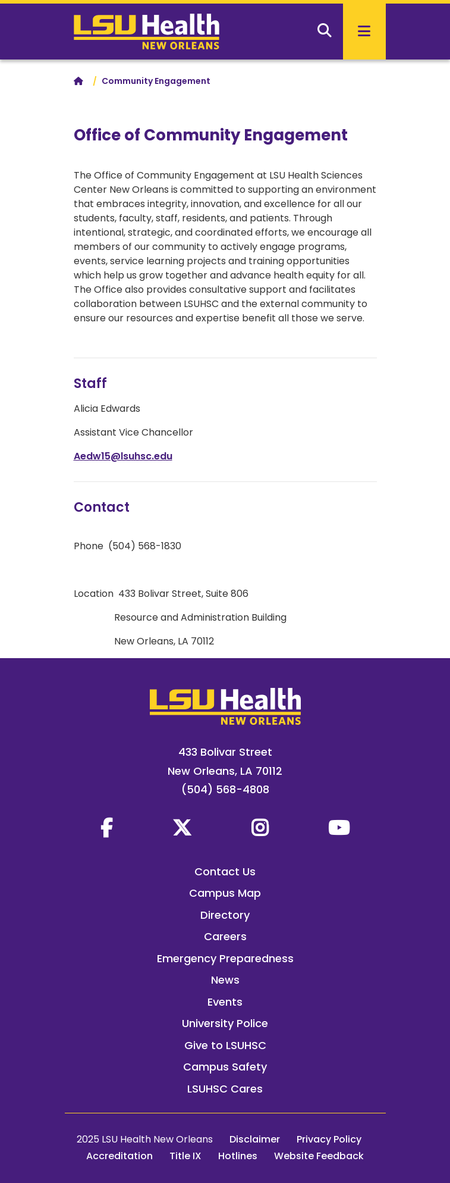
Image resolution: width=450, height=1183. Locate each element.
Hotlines (237, 1156)
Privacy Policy (329, 1139)
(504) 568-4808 (225, 789)
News (225, 979)
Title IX (185, 1156)
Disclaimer (254, 1139)
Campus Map (225, 892)
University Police (225, 1023)
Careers (225, 936)
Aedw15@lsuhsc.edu (123, 456)
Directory (225, 914)
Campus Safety (225, 1066)
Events (225, 1001)
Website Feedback (319, 1156)
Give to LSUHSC (225, 1045)
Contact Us (225, 871)
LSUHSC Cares (225, 1088)
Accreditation (119, 1156)
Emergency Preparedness (225, 958)
